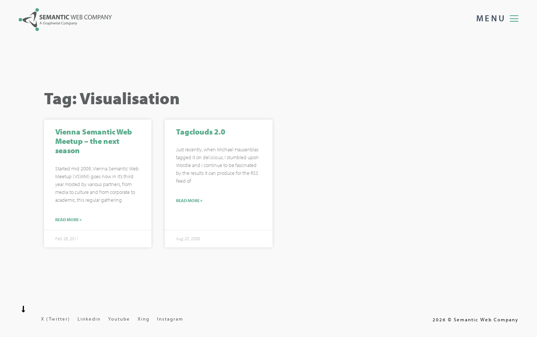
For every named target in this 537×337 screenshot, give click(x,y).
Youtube (119, 319)
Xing (144, 319)
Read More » (68, 220)
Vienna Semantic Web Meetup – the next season (93, 141)
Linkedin (89, 319)
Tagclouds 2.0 (200, 132)
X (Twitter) (55, 319)
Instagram (170, 319)
